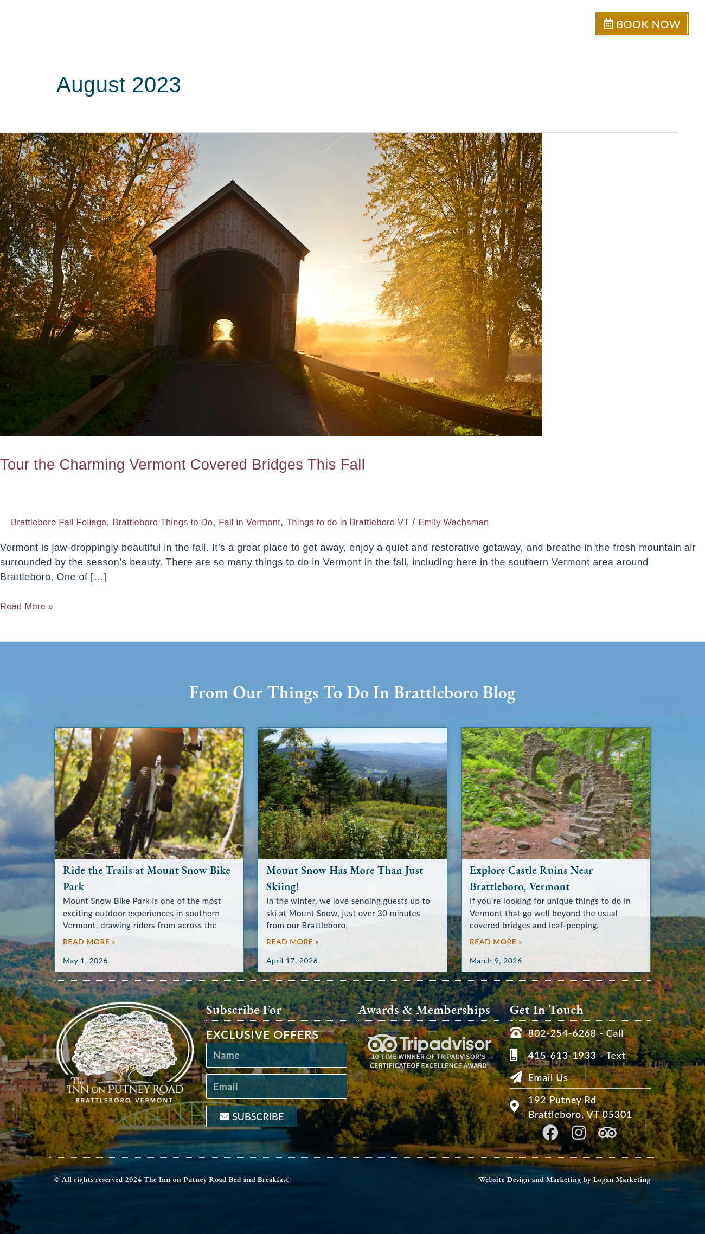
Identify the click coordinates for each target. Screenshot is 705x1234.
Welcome (344, 24)
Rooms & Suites (478, 24)
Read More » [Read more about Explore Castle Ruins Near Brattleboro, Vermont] (496, 941)
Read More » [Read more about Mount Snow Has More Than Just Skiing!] (292, 941)
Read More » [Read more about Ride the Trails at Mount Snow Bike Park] (89, 941)
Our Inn (403, 24)
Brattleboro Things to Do (180, 522)
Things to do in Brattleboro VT (386, 522)
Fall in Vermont (277, 522)
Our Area (555, 24)
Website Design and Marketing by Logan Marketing (565, 1179)
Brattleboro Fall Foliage (64, 522)
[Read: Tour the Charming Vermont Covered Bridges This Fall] (271, 283)
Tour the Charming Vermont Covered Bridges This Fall (241, 463)
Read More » (30, 605)
